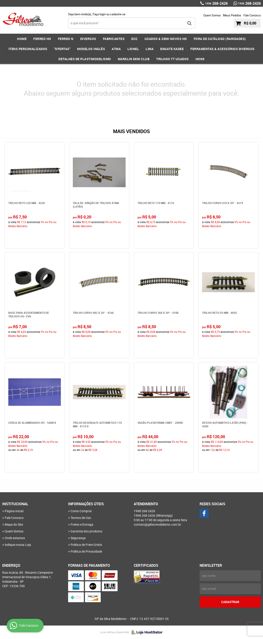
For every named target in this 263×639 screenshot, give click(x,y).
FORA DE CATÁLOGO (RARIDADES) (220, 39)
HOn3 (200, 59)
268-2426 (216, 3)
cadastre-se (117, 14)
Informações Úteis (86, 503)
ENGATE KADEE (172, 49)
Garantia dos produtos (86, 531)
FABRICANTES (114, 39)
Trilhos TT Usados (172, 59)
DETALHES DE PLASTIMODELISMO (84, 59)
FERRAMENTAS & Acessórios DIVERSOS (222, 49)
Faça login (99, 14)
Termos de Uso (81, 518)
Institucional (15, 503)
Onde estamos (15, 538)
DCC (134, 39)
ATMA (116, 49)
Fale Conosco (252, 15)
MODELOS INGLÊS (91, 49)
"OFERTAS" (62, 49)
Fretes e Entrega (82, 524)
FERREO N (66, 39)
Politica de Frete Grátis (86, 544)
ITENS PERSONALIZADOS (28, 49)
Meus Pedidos (232, 15)
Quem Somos (212, 15)
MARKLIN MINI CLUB (134, 59)
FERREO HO (42, 39)
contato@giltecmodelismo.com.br (157, 524)
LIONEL (133, 49)
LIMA (150, 49)
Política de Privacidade (86, 551)
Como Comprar (81, 511)
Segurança (78, 538)
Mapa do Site (14, 524)
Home (22, 39)
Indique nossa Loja (18, 544)
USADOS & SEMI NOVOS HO (166, 39)
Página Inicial (14, 511)
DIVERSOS (88, 39)
